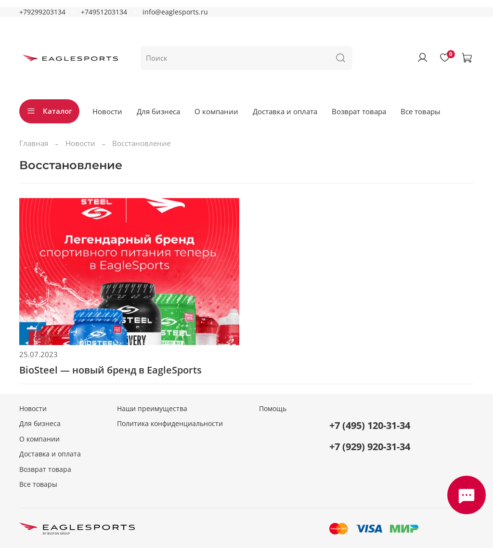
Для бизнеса (158, 111)
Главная (33, 143)
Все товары (421, 111)
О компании (216, 111)
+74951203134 (104, 12)
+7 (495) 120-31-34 (369, 425)
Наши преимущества (152, 408)
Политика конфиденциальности (170, 423)
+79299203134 (42, 12)
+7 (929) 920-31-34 (369, 446)
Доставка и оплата (285, 111)
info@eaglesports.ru (175, 12)
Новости (107, 111)
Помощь (272, 408)
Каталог (49, 111)
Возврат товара (359, 111)
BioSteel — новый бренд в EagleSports (110, 369)
